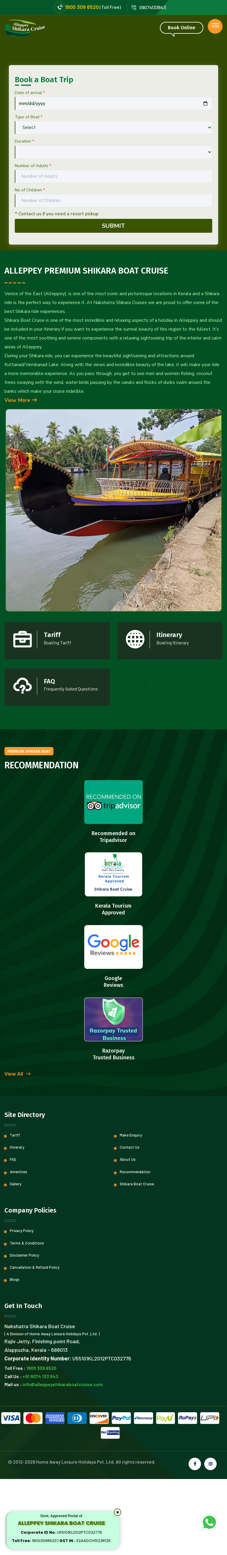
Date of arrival (30, 169)
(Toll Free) (88, 7)
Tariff (15, 1211)
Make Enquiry (131, 1211)
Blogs (15, 1355)
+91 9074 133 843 (40, 1452)
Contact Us (130, 1223)
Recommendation (135, 1247)
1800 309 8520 (41, 1444)
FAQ (13, 1235)
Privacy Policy (21, 1307)
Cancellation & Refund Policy (34, 1343)
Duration (24, 217)
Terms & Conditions (27, 1319)
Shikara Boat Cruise (137, 1259)
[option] (113, 89)
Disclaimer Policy (24, 1331)
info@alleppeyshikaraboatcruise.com (62, 1460)
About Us (128, 1235)
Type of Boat (28, 193)
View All (17, 1150)
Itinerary (17, 1223)
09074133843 (149, 7)
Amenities (18, 1247)
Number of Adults (33, 242)
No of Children (30, 266)
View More (20, 476)
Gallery (15, 1259)
